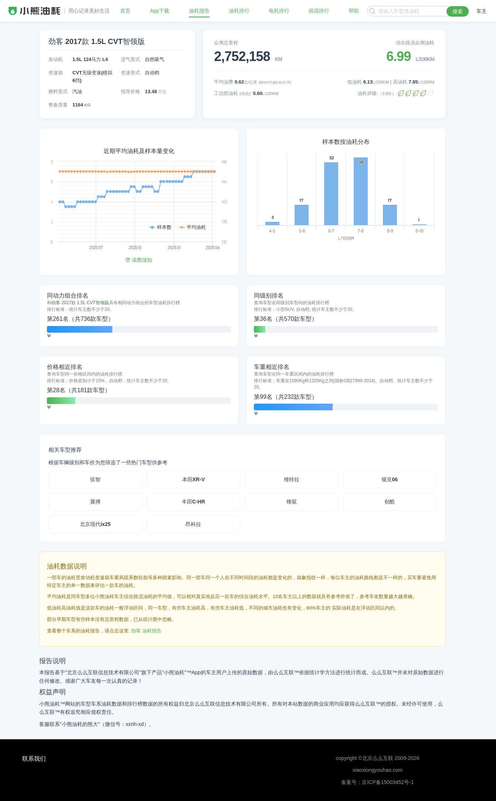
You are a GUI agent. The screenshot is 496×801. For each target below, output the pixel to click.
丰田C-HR (193, 502)
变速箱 (55, 72)
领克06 (389, 479)
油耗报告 (199, 11)
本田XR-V (193, 479)
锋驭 (291, 502)
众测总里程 (226, 42)
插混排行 (319, 11)
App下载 (160, 11)
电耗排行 (279, 11)
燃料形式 (58, 91)
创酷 (389, 502)
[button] (49, 336)
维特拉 (291, 479)
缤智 (95, 479)
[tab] (139, 316)
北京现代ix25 (95, 524)
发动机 (55, 59)
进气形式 (130, 59)
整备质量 (58, 105)
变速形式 (130, 72)
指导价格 (130, 91)
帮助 (354, 11)
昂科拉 (193, 524)
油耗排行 (239, 11)
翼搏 (95, 502)
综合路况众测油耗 (415, 42)
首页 (125, 11)
